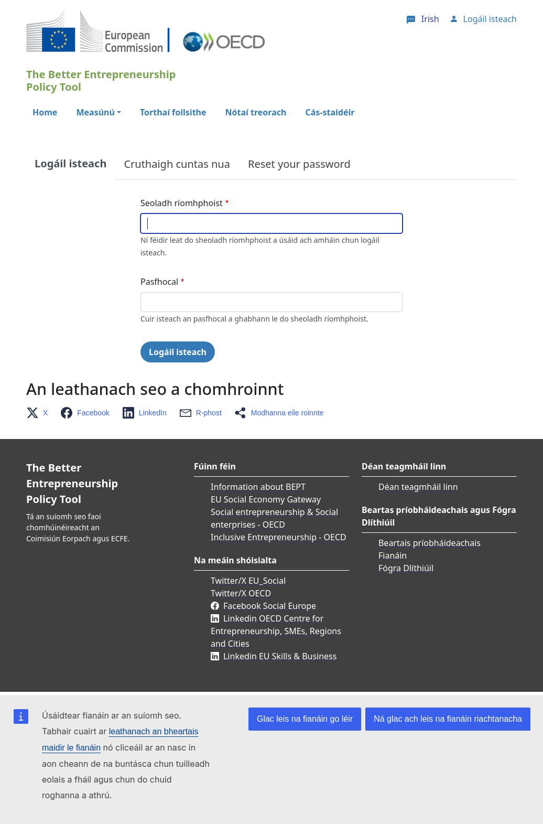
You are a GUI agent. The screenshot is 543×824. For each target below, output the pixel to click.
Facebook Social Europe (269, 606)
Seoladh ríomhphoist (181, 203)
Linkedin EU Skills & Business (279, 656)
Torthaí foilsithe (173, 112)
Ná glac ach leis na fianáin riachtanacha (448, 718)
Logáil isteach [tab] (70, 163)
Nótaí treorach (256, 112)
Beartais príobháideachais (429, 543)
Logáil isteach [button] (490, 19)
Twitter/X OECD (241, 593)
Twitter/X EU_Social (248, 580)
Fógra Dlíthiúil (405, 568)
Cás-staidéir (329, 112)
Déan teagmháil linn (418, 487)
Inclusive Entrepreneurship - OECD (278, 537)
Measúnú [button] (95, 112)
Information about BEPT (258, 487)
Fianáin (392, 555)
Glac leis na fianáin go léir (305, 718)
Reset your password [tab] (299, 164)
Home (44, 112)
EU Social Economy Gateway (266, 499)
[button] (40, 412)
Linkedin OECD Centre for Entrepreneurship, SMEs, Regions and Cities (276, 631)
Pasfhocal (159, 281)
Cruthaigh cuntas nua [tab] (177, 164)
